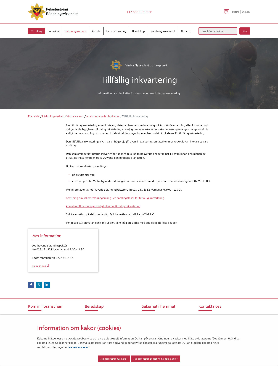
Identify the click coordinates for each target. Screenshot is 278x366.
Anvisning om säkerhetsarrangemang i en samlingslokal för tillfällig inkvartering (115, 198)
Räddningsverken (52, 116)
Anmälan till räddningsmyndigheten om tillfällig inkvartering (103, 206)
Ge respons (40, 266)
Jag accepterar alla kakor (114, 358)
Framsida (33, 116)
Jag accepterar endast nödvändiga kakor (156, 358)
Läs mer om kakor (79, 347)
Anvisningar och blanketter (102, 116)
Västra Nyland (75, 116)
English (246, 11)
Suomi (235, 11)
